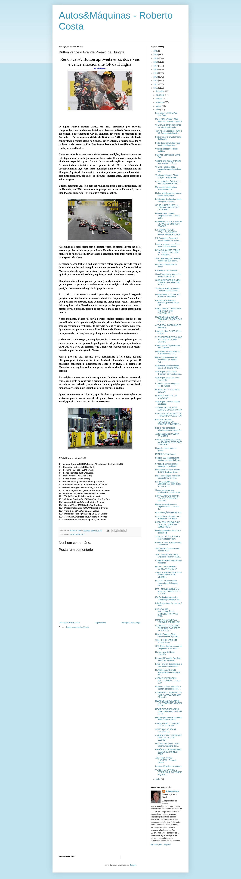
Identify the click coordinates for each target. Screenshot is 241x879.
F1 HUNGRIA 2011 (77, 534)
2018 (156, 62)
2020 (156, 54)
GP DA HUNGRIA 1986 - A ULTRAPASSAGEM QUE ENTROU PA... (167, 207)
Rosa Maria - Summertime (166, 270)
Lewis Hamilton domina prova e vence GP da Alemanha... (168, 665)
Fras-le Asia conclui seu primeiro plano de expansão (168, 429)
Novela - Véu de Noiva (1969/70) (164, 653)
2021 (156, 51)
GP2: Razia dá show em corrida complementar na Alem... (168, 647)
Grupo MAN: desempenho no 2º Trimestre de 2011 (167, 352)
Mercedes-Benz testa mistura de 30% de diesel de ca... (167, 471)
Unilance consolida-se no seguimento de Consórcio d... (167, 506)
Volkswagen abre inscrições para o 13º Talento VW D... (167, 367)
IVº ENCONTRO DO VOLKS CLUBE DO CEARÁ (167, 724)
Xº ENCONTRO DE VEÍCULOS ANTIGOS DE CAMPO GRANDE (168, 339)
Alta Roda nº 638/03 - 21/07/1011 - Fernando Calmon (166, 760)
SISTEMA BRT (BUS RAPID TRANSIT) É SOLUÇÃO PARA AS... (167, 498)
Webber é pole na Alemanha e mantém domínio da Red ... (168, 688)
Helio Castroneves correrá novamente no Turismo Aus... (166, 359)
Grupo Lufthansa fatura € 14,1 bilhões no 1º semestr (168, 295)
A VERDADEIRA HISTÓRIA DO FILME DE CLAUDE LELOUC (168, 737)
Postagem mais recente (70, 623)
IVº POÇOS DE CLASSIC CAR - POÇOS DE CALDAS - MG (168, 415)
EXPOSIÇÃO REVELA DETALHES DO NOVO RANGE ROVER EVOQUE (167, 232)
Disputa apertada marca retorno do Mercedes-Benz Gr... (168, 718)
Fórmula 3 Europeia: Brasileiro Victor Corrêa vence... (168, 659)
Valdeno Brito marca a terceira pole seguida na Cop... (168, 162)
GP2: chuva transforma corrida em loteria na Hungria (168, 126)
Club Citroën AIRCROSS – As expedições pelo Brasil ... (167, 517)
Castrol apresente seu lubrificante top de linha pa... (168, 491)
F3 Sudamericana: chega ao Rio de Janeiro (167, 385)
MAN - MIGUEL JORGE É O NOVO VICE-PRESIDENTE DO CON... (168, 591)
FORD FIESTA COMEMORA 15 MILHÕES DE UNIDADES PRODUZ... (168, 224)
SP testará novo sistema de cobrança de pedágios (167, 465)
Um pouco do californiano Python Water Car (166, 188)
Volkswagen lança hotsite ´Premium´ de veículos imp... (168, 373)
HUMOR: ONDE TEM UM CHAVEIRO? (166, 397)
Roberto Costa (172, 791)
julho (158, 110)
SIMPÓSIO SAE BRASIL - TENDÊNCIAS (166, 730)
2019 (156, 58)
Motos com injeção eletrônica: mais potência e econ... (167, 477)
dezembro (160, 91)
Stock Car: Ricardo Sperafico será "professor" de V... (167, 537)
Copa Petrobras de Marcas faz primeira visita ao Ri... (168, 275)
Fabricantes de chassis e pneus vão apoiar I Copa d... (168, 200)
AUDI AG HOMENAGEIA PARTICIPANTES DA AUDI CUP (167, 680)
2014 (156, 77)
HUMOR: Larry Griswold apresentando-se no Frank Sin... (167, 672)
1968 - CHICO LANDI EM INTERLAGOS (166, 641)
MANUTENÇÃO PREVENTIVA (168, 512)
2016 (156, 69)
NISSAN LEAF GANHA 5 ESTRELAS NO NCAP (166, 567)
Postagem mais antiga (130, 623)
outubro (159, 99)
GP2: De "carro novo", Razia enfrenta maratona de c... (167, 744)
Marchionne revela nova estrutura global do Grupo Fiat (167, 302)
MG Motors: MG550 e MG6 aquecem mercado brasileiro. (168, 120)
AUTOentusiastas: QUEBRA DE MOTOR (167, 435)
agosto (159, 106)
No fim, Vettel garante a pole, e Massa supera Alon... (168, 194)
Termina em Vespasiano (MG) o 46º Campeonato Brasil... (168, 132)
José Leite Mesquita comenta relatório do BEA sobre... (167, 259)
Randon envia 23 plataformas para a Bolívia (167, 346)
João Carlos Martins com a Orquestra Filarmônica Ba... (168, 555)
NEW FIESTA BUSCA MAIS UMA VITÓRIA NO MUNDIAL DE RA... (168, 703)
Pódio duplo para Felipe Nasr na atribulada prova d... (167, 144)
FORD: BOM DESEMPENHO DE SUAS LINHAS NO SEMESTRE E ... (167, 524)
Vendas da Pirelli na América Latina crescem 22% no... (167, 289)
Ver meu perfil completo (160, 844)
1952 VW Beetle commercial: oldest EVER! (167, 549)
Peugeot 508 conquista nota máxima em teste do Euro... (168, 459)
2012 (156, 84)
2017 (156, 66)
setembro (160, 102)
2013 (156, 80)
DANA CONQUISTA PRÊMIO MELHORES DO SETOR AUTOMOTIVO (167, 252)
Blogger (133, 865)
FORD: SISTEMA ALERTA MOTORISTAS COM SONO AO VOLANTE (168, 484)
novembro (160, 95)
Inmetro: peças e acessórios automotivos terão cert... (167, 245)
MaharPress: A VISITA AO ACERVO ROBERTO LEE (167, 621)
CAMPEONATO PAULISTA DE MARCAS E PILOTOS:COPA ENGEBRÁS (168, 442)
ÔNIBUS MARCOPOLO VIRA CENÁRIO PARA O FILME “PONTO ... (167, 282)
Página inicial (100, 623)
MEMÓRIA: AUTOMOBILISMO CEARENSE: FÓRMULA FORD (168, 752)
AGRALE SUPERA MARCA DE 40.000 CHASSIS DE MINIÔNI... (168, 574)
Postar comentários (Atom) (77, 627)
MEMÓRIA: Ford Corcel (165, 454)
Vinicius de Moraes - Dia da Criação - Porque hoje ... (167, 176)
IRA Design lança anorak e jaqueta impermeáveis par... (168, 598)
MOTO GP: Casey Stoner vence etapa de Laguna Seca (166, 583)
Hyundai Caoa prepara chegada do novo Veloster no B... (167, 215)
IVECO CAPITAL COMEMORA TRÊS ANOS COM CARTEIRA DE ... (168, 311)
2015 (156, 73)
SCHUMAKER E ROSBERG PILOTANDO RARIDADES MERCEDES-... (167, 628)
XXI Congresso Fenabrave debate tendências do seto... (168, 239)
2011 (156, 88)
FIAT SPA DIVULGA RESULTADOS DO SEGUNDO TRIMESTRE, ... (168, 422)
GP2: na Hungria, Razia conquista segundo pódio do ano (168, 169)
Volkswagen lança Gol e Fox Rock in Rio (167, 379)
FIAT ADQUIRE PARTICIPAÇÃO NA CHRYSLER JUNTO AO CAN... (166, 612)
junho (158, 779)
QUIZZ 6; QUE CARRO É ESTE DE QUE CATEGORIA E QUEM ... (168, 772)
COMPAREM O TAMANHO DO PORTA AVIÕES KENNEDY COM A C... (168, 694)
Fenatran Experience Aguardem (168, 766)
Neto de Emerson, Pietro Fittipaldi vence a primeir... (167, 635)
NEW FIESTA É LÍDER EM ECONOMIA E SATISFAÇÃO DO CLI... (168, 319)
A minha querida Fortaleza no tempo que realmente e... (167, 182)
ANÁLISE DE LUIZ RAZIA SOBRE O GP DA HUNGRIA (168, 409)
